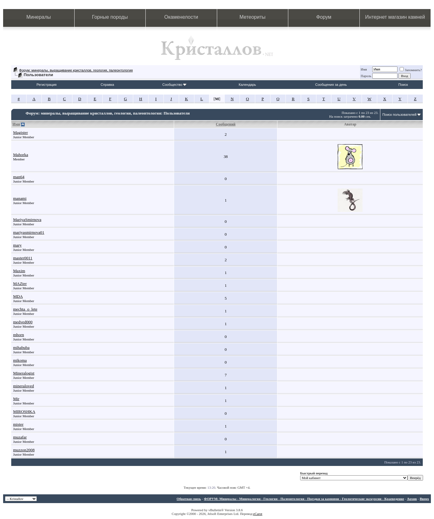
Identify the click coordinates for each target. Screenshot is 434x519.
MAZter (20, 283)
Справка (107, 84)
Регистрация (46, 84)
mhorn (18, 334)
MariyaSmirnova (27, 219)
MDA (18, 296)
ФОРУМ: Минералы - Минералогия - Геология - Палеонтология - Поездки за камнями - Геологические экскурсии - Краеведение (304, 499)
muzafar (20, 437)
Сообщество (174, 84)
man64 (18, 176)
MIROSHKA (24, 411)
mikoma (20, 360)
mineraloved (23, 386)
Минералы (38, 17)
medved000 (22, 322)
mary (17, 245)
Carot (258, 514)
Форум (323, 17)
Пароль (366, 76)
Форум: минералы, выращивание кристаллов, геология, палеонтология (76, 70)
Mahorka (20, 154)
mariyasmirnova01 (28, 232)
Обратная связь (189, 499)
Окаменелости (181, 17)
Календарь (247, 84)
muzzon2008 (24, 450)
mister (18, 424)
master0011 (22, 258)
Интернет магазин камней (395, 17)
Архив (412, 499)
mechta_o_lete (25, 309)
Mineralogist (23, 373)
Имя (364, 69)
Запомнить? (411, 70)
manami (20, 198)
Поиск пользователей (399, 114)
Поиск (403, 84)
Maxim (19, 270)
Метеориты (253, 17)
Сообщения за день (331, 84)
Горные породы (110, 17)
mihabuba (21, 347)
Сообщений (226, 124)
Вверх (424, 499)
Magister (20, 132)
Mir (16, 398)
